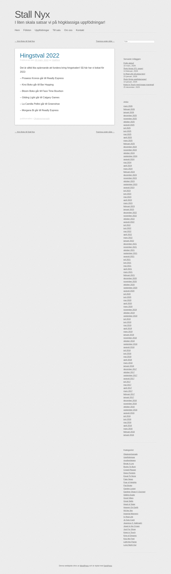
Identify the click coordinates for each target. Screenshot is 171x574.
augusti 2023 (128, 187)
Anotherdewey (129, 460)
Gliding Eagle (129, 495)
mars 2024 (127, 169)
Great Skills (128, 501)
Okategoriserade (42, 118)
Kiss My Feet (129, 539)
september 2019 (130, 316)
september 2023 (130, 184)
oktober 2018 (129, 341)
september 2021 (130, 253)
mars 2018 (127, 363)
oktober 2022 (129, 219)
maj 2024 (127, 162)
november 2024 (130, 150)
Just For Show (129, 529)
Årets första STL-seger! (133, 68)
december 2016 (130, 400)
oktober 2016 (129, 407)
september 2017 (130, 375)
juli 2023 (127, 191)
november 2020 (130, 281)
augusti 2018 (128, 347)
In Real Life (128, 517)
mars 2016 (127, 429)
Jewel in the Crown (131, 526)
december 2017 (130, 369)
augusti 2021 (128, 256)
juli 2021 (127, 259)
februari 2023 (129, 206)
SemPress (108, 566)
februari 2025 (129, 144)
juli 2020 (127, 294)
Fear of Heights (130, 482)
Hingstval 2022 (39, 55)
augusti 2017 (128, 378)
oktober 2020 (129, 284)
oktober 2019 (129, 313)
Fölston (27, 30)
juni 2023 (127, 194)
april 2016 (127, 425)
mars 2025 (127, 140)
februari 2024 (129, 172)
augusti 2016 (128, 413)
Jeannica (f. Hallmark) (132, 523)
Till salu (57, 30)
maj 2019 (127, 325)
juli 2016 (127, 416)
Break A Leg (128, 463)
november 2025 (130, 119)
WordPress (84, 566)
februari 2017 (129, 394)
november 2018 (130, 338)
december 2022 (130, 212)
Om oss (68, 30)
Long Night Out (129, 545)
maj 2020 (127, 300)
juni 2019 (127, 322)
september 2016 (130, 410)
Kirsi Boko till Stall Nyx (25, 41)
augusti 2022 (128, 222)
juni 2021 (127, 263)
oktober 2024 (129, 153)
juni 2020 (127, 297)
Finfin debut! (128, 63)
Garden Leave (129, 489)
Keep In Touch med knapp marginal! (138, 85)
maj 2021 (127, 266)
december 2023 (130, 175)
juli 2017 (127, 382)
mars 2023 (127, 203)
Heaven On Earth (130, 507)
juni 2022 (127, 228)
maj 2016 (127, 422)
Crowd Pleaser (129, 470)
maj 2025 (127, 134)
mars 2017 (127, 391)
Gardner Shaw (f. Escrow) (134, 492)
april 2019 (127, 328)
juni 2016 (127, 419)
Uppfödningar (42, 30)
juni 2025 (127, 131)
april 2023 (127, 200)
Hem (17, 30)
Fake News (128, 479)
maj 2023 (127, 197)
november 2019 (130, 310)
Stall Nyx (32, 14)
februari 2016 (129, 432)
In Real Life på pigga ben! (134, 74)
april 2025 (127, 137)
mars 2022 (127, 238)
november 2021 (130, 247)
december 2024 (130, 147)
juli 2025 (127, 128)
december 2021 (130, 244)
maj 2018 (127, 357)
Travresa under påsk (105, 41)
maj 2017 (127, 385)
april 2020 (127, 303)
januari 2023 (128, 209)
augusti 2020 (128, 291)
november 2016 (130, 404)
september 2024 (130, 156)
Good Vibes (128, 498)
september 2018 (130, 344)
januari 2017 (128, 397)
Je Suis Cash (129, 520)
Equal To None (129, 476)
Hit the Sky (128, 510)
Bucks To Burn (129, 467)
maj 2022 (127, 231)
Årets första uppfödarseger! (135, 79)
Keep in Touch (129, 532)
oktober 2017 (129, 372)
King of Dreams (130, 535)
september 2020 (130, 288)
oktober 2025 (129, 122)
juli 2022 (127, 225)
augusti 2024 (128, 159)
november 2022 (130, 216)
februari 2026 (129, 109)
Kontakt (80, 30)
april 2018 (127, 360)
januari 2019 (128, 335)
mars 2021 (127, 272)
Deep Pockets (129, 473)
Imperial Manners (130, 514)
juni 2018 (127, 353)
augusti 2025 (128, 125)
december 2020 (130, 278)
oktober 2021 (129, 250)
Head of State (129, 504)
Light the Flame (130, 542)
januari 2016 (128, 435)
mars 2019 (127, 331)
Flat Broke (127, 485)
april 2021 (127, 269)
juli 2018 (127, 350)
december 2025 (130, 115)
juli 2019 (127, 319)
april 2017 (127, 388)
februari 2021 (129, 275)
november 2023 (130, 178)
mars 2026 (127, 106)
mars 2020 (127, 306)
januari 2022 (128, 241)
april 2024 (127, 165)
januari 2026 (128, 112)
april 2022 (127, 234)
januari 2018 (128, 366)
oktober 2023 (129, 181)
